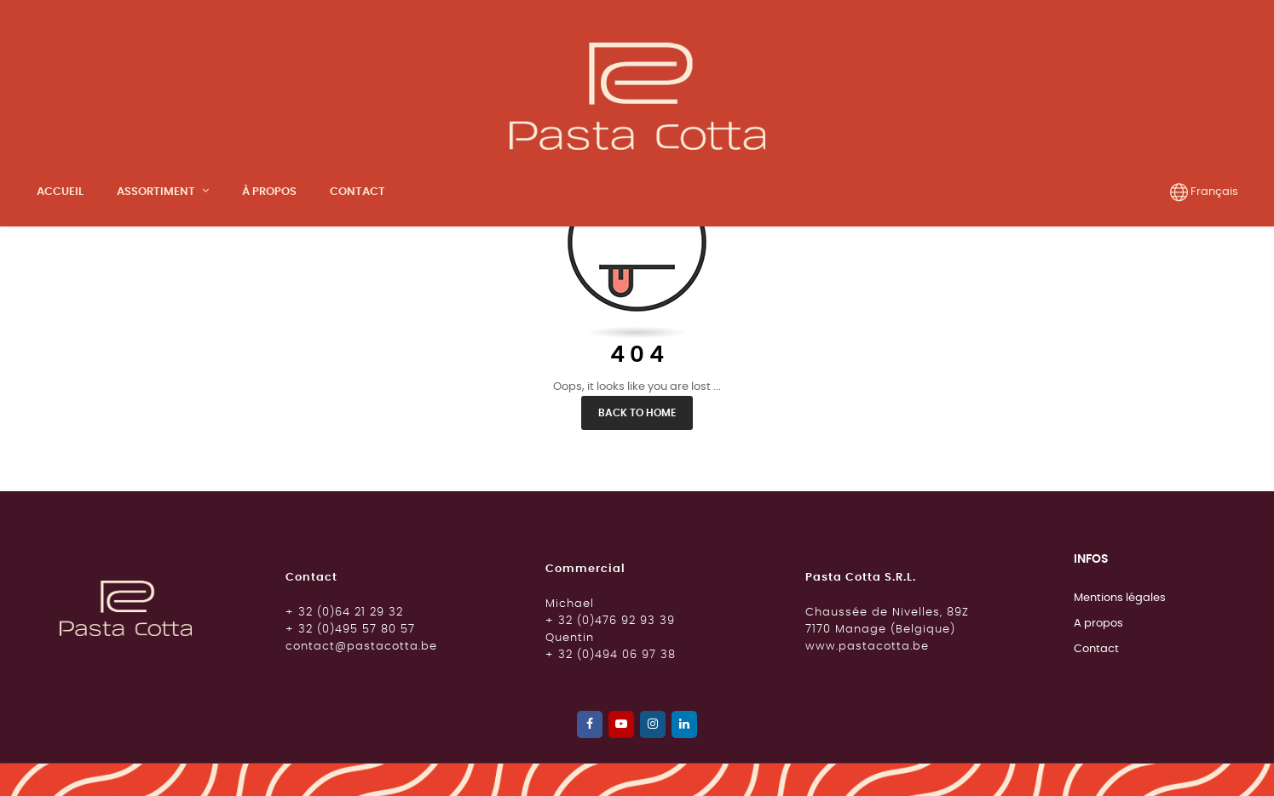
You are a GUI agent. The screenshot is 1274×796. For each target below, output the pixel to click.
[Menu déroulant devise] (1204, 192)
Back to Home (637, 552)
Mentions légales (1120, 736)
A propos (1098, 762)
